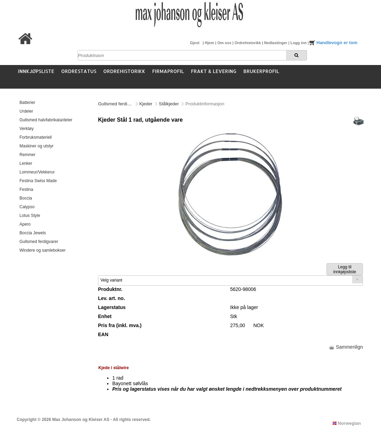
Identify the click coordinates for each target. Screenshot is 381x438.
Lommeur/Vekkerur (37, 172)
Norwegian (347, 423)
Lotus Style (29, 215)
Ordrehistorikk (248, 43)
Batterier (27, 102)
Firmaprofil (168, 71)
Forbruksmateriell (35, 137)
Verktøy (26, 128)
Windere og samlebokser (42, 250)
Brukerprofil (261, 71)
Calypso (26, 206)
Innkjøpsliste (36, 71)
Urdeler (26, 111)
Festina (26, 189)
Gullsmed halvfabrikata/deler (45, 119)
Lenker (25, 163)
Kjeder (146, 103)
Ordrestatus (78, 71)
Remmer (27, 154)
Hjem (210, 43)
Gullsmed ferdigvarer (38, 241)
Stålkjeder (169, 103)
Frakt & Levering (213, 71)
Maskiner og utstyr (36, 146)
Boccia (25, 198)
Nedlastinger (276, 43)
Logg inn (299, 43)
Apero (25, 224)
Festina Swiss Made (38, 180)
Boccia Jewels (32, 232)
